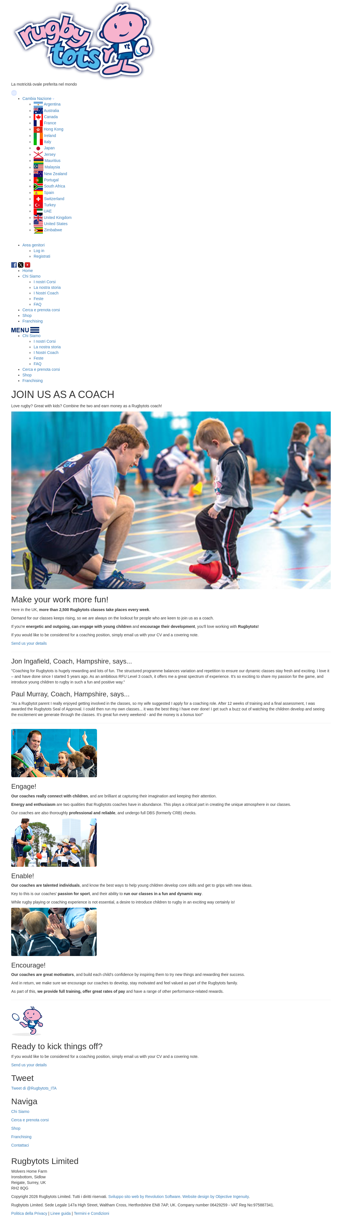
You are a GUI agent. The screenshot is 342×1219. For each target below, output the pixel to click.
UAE (48, 211)
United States (56, 223)
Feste (38, 298)
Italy (47, 141)
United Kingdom (58, 217)
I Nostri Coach (46, 293)
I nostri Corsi (45, 282)
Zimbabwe (53, 230)
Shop (27, 315)
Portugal (51, 180)
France (50, 123)
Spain (49, 192)
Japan (49, 148)
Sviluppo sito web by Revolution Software (144, 1196)
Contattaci (20, 1145)
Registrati (42, 256)
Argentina (52, 104)
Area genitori (33, 245)
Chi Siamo (31, 276)
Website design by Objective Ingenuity (215, 1196)
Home (27, 270)
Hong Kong (53, 129)
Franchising (32, 321)
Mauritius (53, 160)
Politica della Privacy (29, 1213)
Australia (51, 110)
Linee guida (60, 1213)
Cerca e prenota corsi (41, 310)
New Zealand (55, 173)
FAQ (37, 304)
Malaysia (52, 167)
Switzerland (54, 198)
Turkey (50, 205)
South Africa (54, 186)
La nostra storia (47, 287)
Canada (51, 117)
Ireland (50, 135)
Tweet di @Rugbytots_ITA (34, 1088)
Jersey (50, 154)
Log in (39, 250)
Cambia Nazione (37, 98)
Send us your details (29, 643)
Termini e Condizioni (91, 1213)
